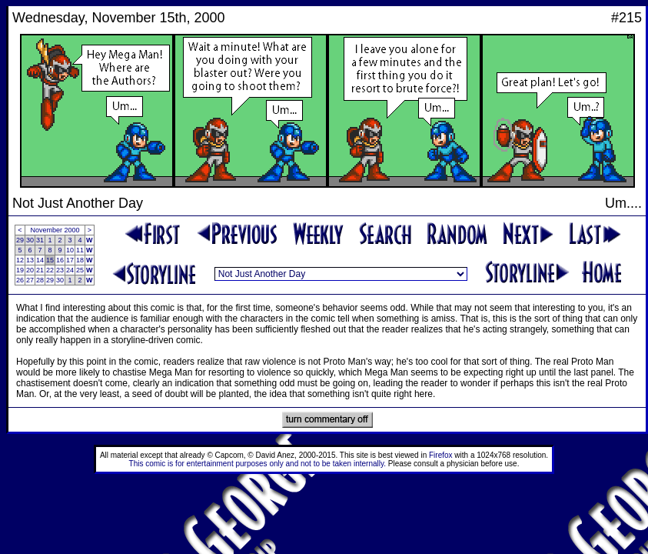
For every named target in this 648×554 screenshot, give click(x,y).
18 (80, 260)
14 (40, 260)
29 (20, 240)
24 (70, 270)
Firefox (441, 455)
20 (30, 270)
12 (20, 260)
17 (70, 260)
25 (80, 270)
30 (30, 240)
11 (80, 250)
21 (40, 270)
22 (50, 270)
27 (30, 280)
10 (70, 250)
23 (60, 270)
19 (20, 270)
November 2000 (55, 230)
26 (20, 280)
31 (40, 240)
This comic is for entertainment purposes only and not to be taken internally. (257, 463)
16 (60, 260)
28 (40, 280)
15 (50, 260)
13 (30, 260)
